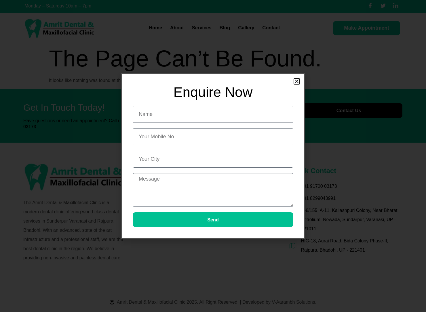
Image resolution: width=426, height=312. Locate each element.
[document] (213, 156)
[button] (296, 81)
